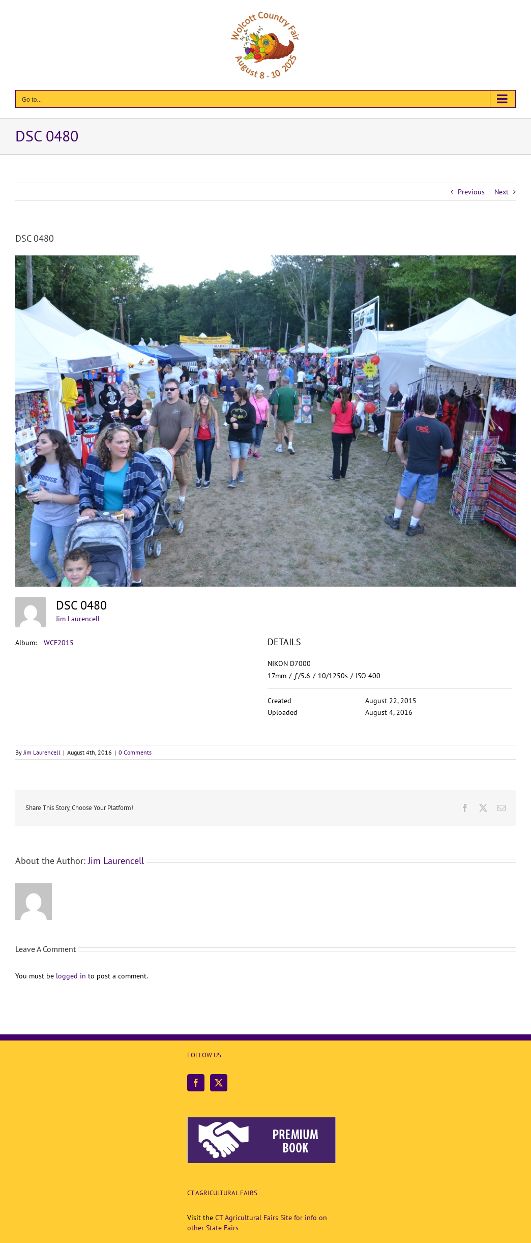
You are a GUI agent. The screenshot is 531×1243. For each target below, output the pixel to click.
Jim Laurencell (78, 618)
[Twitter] (218, 1082)
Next (501, 191)
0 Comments (135, 752)
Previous (471, 191)
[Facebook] (195, 1082)
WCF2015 (59, 642)
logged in (71, 975)
